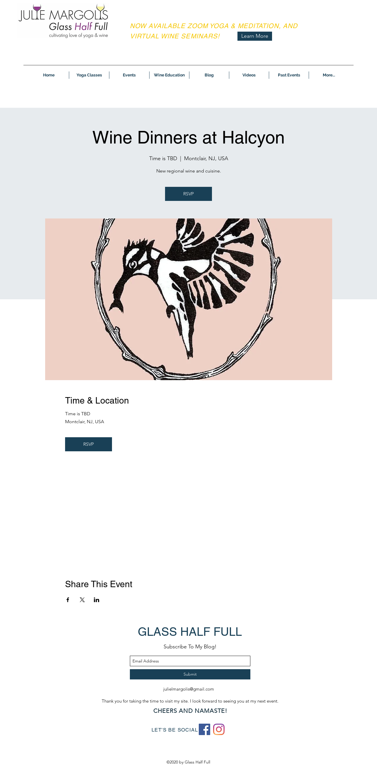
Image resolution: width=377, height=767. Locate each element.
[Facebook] (204, 729)
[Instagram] (219, 729)
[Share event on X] (82, 599)
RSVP (188, 194)
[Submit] (190, 674)
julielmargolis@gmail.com (188, 689)
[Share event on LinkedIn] (96, 599)
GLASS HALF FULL (190, 631)
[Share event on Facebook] (68, 599)
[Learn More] (254, 36)
